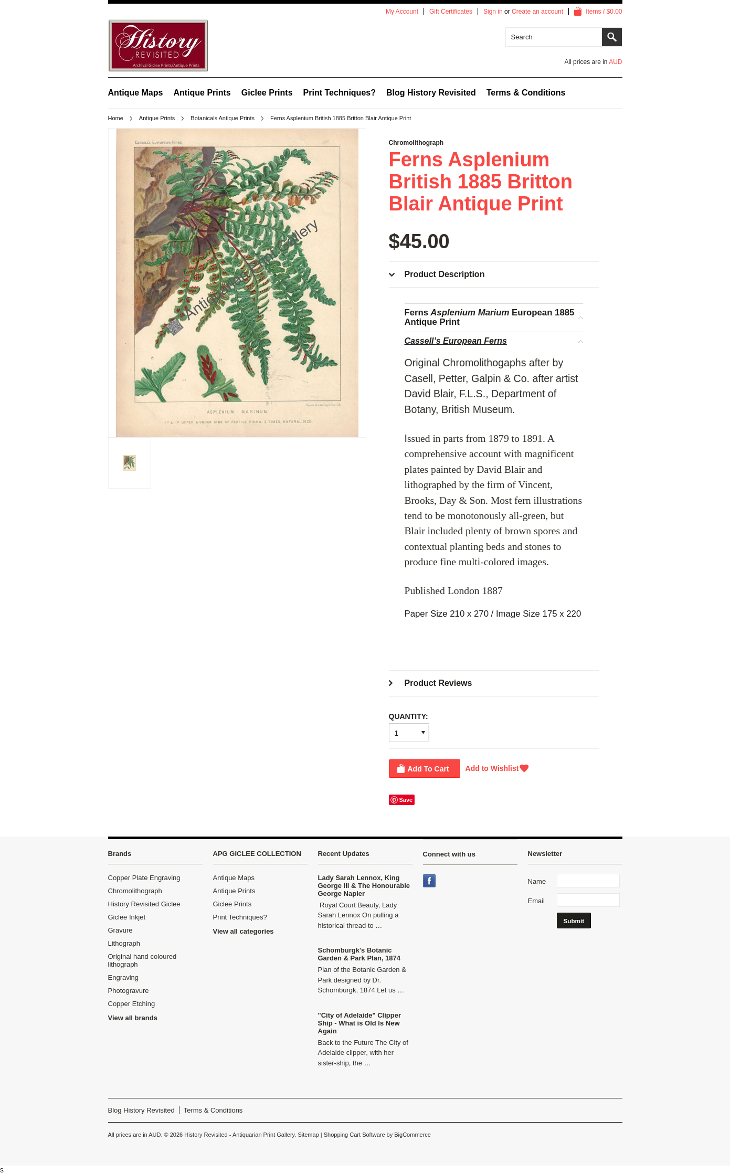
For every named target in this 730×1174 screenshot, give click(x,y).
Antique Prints (201, 92)
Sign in (493, 11)
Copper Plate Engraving (144, 878)
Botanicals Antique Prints (223, 118)
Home (115, 118)
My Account (402, 11)
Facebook (430, 881)
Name (537, 881)
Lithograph (124, 943)
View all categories (243, 931)
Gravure (120, 930)
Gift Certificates (450, 11)
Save (406, 800)
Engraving (123, 977)
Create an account (537, 11)
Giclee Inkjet (127, 917)
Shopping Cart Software (354, 1134)
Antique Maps (135, 92)
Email (536, 901)
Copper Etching (131, 1004)
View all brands (132, 1018)
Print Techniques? (339, 92)
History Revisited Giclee (144, 904)
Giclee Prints (267, 92)
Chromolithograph (135, 891)
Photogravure (128, 991)
